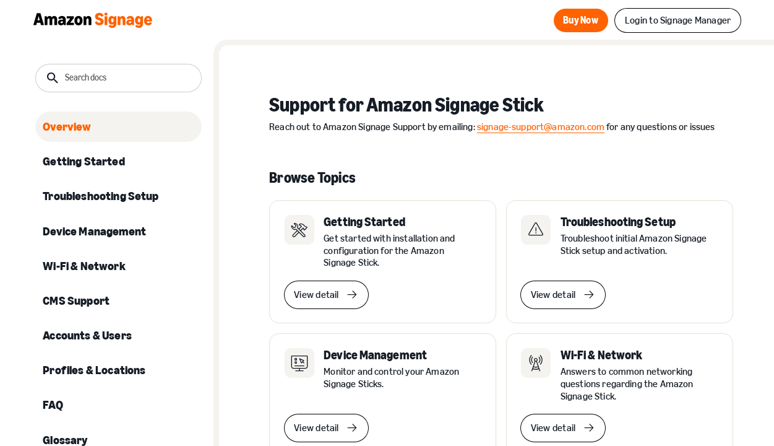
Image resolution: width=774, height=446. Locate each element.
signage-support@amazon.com (540, 127)
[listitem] (118, 126)
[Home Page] (92, 20)
